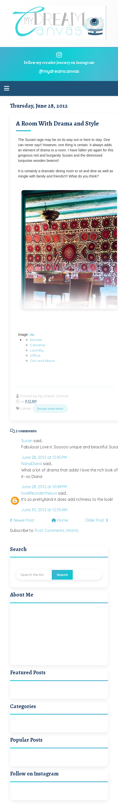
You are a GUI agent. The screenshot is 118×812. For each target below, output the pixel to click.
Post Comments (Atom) (56, 530)
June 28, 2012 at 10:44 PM (44, 486)
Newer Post (22, 520)
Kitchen (36, 340)
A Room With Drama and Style (57, 123)
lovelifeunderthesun (39, 493)
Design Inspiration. (50, 408)
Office (35, 355)
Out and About (42, 360)
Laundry (37, 350)
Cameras (37, 345)
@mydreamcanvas (59, 71)
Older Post (96, 520)
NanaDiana (31, 463)
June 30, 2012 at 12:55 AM (44, 509)
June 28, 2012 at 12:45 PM (44, 457)
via (32, 335)
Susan (26, 440)
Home (60, 520)
